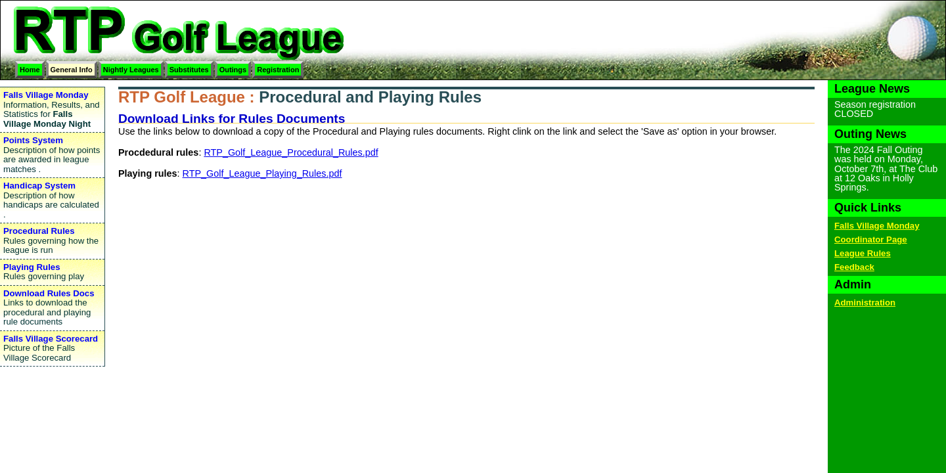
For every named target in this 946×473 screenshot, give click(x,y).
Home (30, 70)
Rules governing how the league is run (52, 240)
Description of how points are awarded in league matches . (52, 154)
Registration (278, 70)
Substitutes (189, 70)
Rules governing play (52, 272)
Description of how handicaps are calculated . (52, 200)
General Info (72, 70)
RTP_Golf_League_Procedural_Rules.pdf (291, 152)
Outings (233, 70)
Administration (864, 302)
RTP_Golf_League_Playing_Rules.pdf (262, 173)
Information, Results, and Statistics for (52, 109)
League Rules (862, 253)
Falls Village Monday (876, 226)
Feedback (854, 267)
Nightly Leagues (131, 70)
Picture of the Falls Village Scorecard (52, 348)
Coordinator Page (870, 239)
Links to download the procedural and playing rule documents (52, 307)
